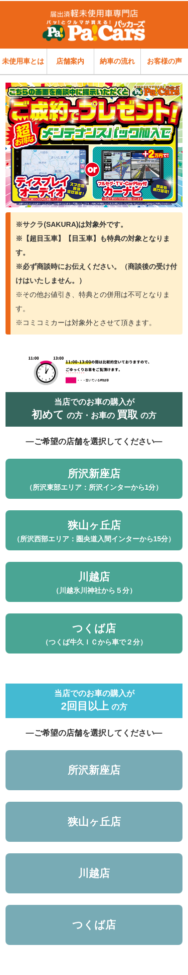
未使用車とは (23, 61)
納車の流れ (117, 61)
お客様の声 (164, 61)
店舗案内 (70, 61)
